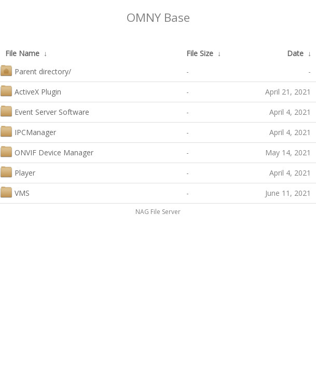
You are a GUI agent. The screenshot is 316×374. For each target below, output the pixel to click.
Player (17, 172)
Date (295, 53)
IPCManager (28, 131)
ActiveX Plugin (30, 91)
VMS (15, 192)
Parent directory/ (35, 70)
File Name (22, 53)
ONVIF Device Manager (46, 151)
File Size (199, 53)
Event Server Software (44, 111)
